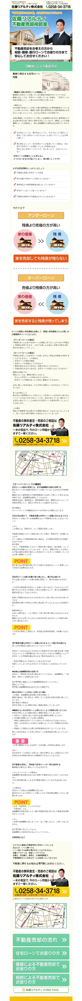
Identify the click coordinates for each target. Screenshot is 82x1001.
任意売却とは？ (18, 837)
